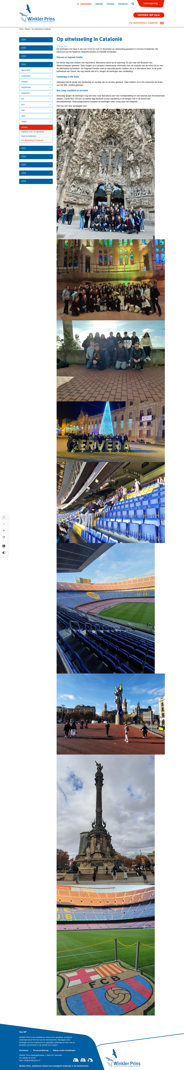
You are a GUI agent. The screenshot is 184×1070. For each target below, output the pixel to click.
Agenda (99, 4)
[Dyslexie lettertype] (4, 546)
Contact (110, 4)
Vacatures (123, 4)
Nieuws (27, 29)
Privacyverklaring (41, 1050)
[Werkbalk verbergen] (4, 517)
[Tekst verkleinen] (4, 524)
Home (21, 29)
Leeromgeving (151, 3)
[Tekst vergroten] (4, 530)
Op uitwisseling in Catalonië (32, 140)
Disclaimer (24, 1050)
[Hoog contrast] (4, 553)
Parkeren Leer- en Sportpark (32, 132)
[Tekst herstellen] (4, 537)
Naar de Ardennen (28, 136)
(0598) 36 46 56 (27, 1058)
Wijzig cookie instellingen (64, 1050)
